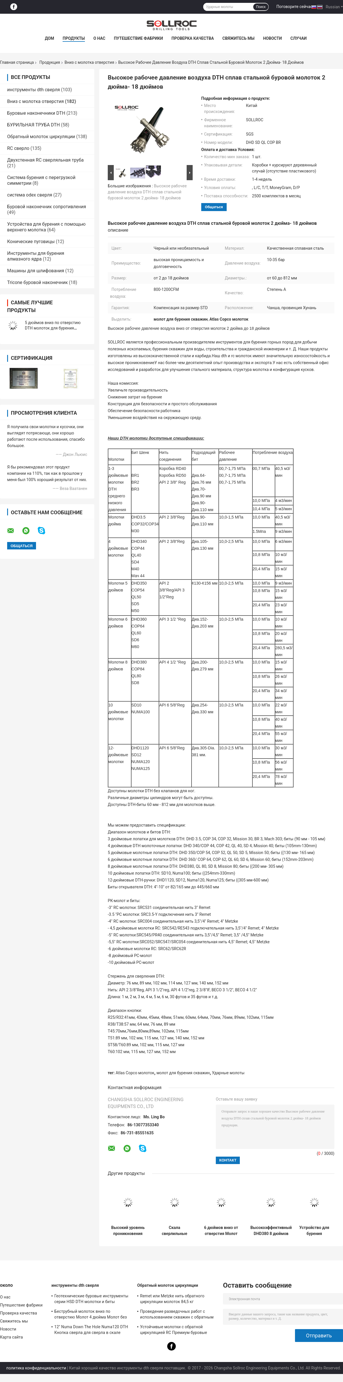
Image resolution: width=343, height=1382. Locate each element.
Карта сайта (11, 1337)
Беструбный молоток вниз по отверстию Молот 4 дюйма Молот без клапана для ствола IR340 (90, 1315)
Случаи (298, 38)
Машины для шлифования (35, 270)
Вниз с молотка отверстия (89, 62)
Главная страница (17, 62)
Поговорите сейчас (294, 6)
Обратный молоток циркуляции (41, 136)
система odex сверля (29, 195)
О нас (99, 38)
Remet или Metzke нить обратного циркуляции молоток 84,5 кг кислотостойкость (172, 1300)
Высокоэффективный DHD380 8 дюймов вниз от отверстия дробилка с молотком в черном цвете (271, 1230)
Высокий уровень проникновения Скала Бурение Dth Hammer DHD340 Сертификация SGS (128, 1230)
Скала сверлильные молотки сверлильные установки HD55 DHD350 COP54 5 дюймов (174, 1230)
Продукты (74, 38)
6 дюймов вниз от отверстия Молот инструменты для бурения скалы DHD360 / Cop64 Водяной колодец (221, 1230)
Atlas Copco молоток (135, 1073)
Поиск (261, 7)
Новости (272, 38)
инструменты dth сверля (33, 89)
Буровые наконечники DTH (36, 113)
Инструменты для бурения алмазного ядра (35, 256)
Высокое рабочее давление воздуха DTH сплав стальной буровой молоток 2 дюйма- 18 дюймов (147, 192)
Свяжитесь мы (238, 38)
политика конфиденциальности (36, 1368)
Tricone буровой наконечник (37, 282)
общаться (214, 207)
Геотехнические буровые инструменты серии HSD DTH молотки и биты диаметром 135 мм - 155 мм (91, 1300)
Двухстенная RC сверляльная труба (45, 160)
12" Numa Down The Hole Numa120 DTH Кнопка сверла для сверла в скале (91, 1330)
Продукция (49, 62)
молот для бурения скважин (183, 1073)
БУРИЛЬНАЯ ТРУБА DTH (33, 125)
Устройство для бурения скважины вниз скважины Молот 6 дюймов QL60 (314, 1230)
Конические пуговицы (31, 241)
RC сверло (18, 148)
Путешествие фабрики (138, 38)
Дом (49, 38)
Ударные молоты (228, 1073)
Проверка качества (193, 38)
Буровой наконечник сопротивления (46, 206)
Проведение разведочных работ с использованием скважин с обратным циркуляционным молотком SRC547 (177, 1315)
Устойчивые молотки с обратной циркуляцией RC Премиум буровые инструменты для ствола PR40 (173, 1331)
